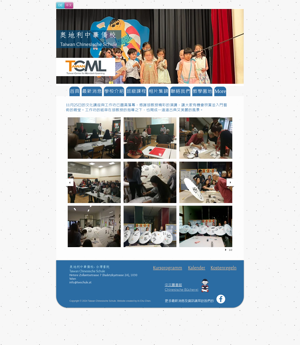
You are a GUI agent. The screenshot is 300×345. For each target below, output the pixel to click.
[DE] (60, 5)
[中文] (69, 5)
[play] (226, 250)
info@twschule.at (80, 282)
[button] (150, 46)
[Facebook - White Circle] (220, 299)
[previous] (69, 182)
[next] (230, 182)
